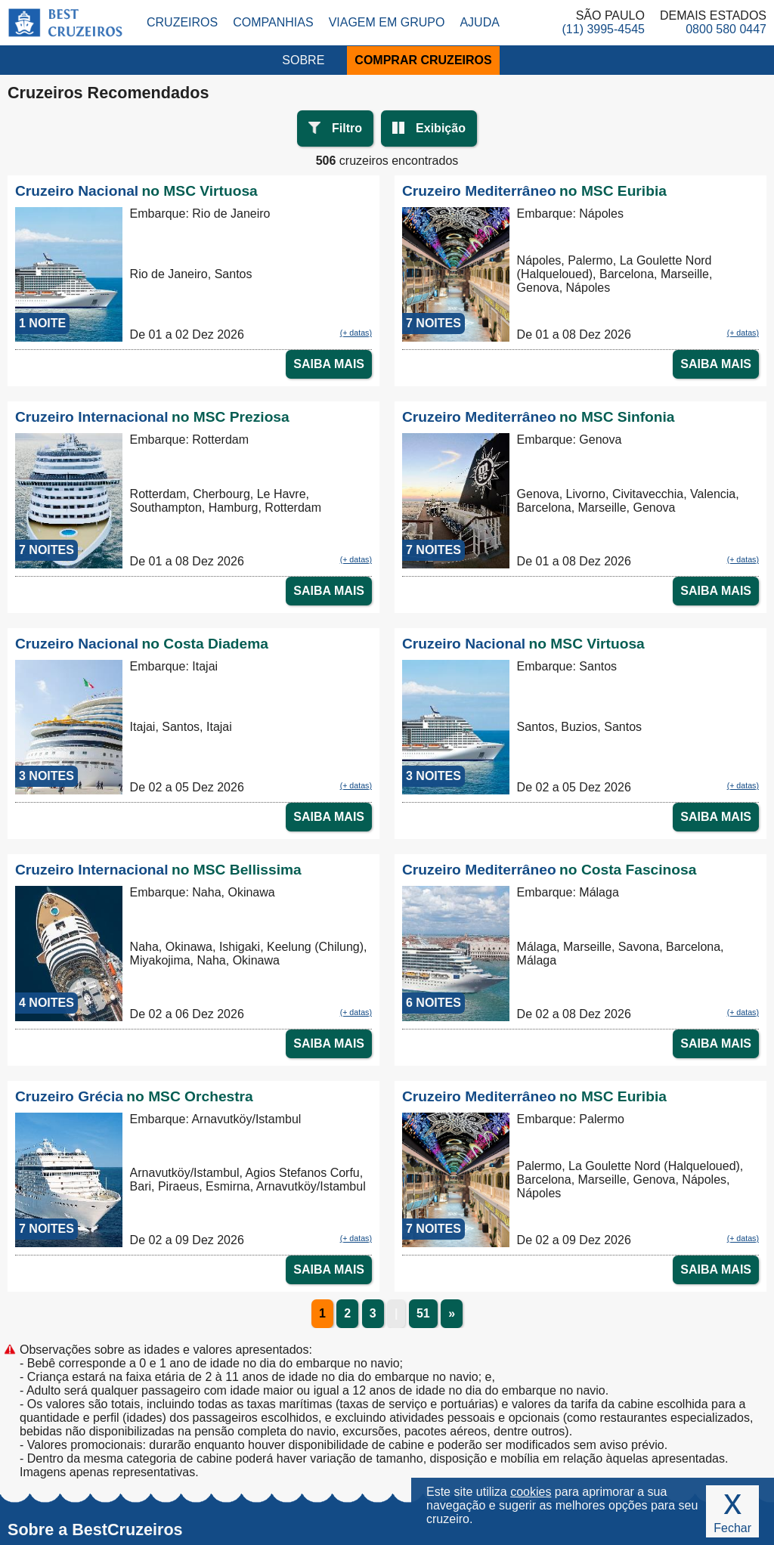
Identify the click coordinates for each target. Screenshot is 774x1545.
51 (423, 1313)
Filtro (347, 128)
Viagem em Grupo (387, 22)
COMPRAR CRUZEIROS (422, 60)
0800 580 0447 (726, 29)
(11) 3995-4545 (603, 29)
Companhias (273, 22)
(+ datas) (356, 332)
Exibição (441, 128)
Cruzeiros (182, 22)
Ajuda (479, 22)
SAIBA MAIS (328, 364)
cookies (530, 1491)
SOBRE (303, 60)
